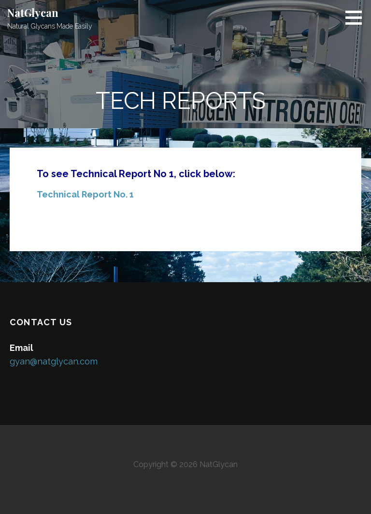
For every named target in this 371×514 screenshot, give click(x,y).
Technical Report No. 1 (85, 194)
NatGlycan (32, 12)
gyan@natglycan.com (54, 361)
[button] (357, 17)
